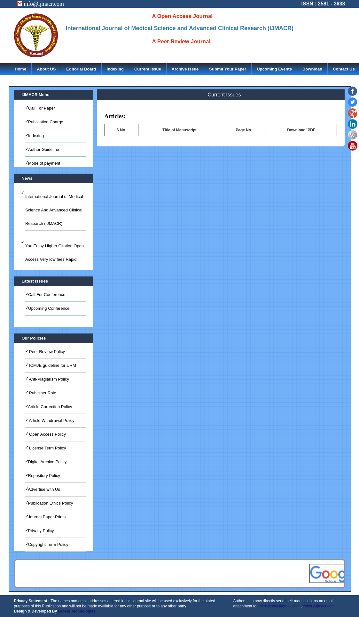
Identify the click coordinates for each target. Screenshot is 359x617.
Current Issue (147, 69)
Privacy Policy (41, 530)
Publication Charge (45, 121)
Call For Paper (41, 108)
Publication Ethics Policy (50, 503)
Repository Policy (44, 475)
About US (46, 69)
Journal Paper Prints (47, 516)
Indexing (115, 69)
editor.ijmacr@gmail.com (279, 606)
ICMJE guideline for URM (52, 365)
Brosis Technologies (77, 611)
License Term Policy (47, 448)
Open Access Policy (47, 434)
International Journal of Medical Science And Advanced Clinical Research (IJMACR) (54, 210)
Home (20, 69)
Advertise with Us (44, 489)
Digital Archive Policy (47, 461)
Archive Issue (185, 69)
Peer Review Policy (46, 351)
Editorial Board (81, 69)
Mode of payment (44, 163)
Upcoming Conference (48, 308)
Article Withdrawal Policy (51, 420)
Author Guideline (43, 149)
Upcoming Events (274, 69)
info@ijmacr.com (40, 4)
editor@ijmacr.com (319, 606)
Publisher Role (42, 393)
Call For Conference (46, 294)
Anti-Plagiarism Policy (48, 379)
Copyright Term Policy (48, 544)
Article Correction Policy (50, 406)
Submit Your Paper (227, 69)
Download (312, 69)
